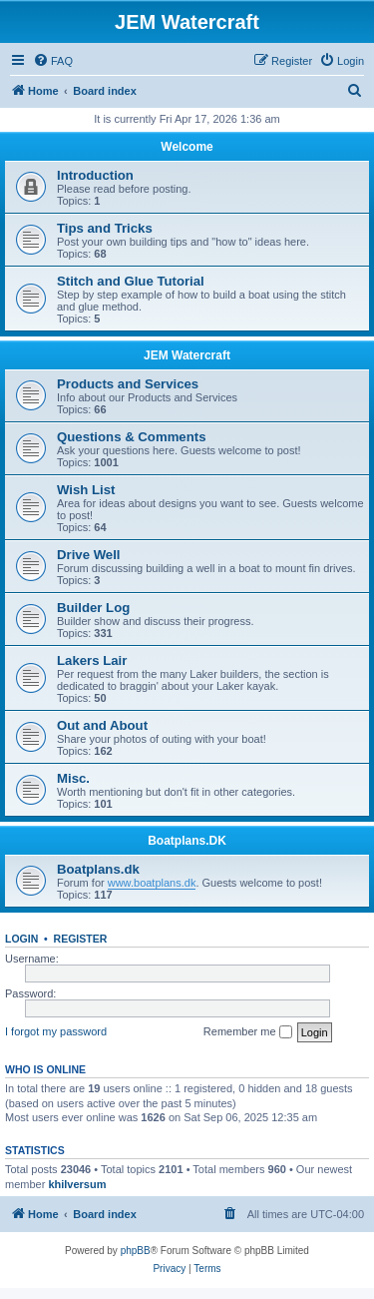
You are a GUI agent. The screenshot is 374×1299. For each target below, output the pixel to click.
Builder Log (93, 607)
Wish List (86, 489)
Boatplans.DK (187, 841)
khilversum (77, 1184)
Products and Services (127, 383)
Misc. (73, 778)
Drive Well (89, 554)
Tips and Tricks (105, 228)
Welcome (186, 147)
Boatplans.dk (98, 869)
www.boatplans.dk (152, 883)
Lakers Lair (92, 660)
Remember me (247, 1032)
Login (21, 939)
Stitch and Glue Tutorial (130, 281)
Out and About (102, 725)
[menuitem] (53, 61)
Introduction (95, 175)
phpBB (136, 1250)
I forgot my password (56, 1031)
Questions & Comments (131, 436)
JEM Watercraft (187, 355)
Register (81, 939)
